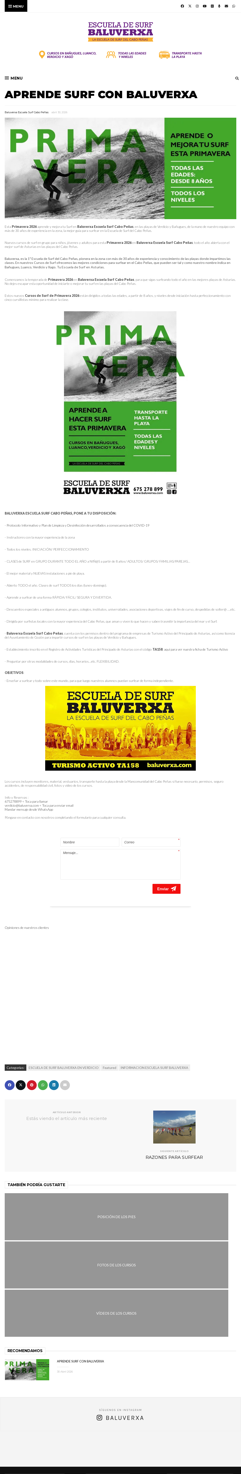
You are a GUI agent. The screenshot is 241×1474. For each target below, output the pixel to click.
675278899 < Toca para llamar (27, 801)
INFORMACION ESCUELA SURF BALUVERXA (154, 1056)
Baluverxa (125, 1309)
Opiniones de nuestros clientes (27, 916)
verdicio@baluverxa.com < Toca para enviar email (39, 805)
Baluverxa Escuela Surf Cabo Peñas (26, 112)
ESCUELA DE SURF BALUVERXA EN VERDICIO (64, 1056)
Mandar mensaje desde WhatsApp (29, 809)
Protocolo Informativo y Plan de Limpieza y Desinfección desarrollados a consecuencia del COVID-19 (78, 525)
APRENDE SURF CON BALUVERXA (80, 1252)
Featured (109, 1056)
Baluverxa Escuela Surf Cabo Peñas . (139, 1467)
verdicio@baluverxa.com (111, 1446)
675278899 (146, 1440)
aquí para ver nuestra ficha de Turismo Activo (196, 649)
